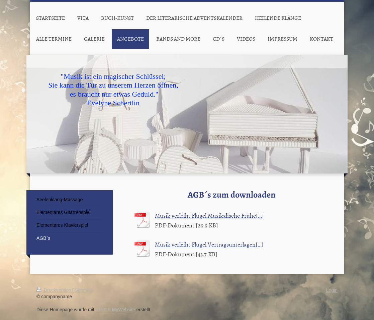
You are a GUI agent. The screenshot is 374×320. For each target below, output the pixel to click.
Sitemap (83, 290)
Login (332, 290)
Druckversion (54, 290)
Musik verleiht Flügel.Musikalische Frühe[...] (209, 215)
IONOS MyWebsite (115, 309)
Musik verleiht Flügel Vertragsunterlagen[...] (209, 244)
